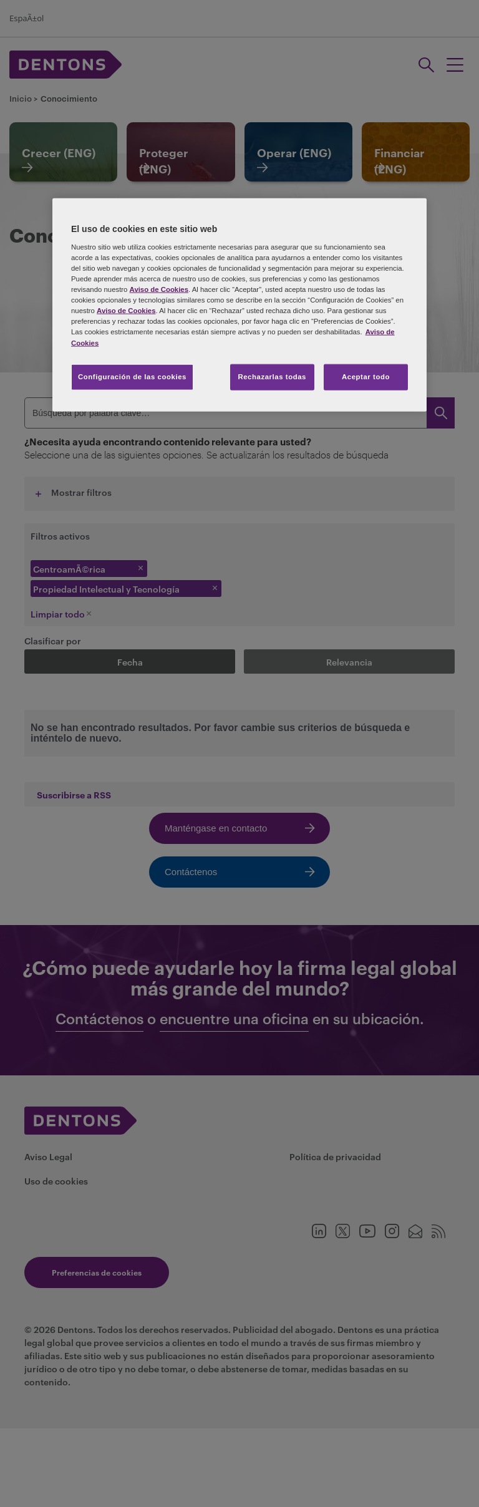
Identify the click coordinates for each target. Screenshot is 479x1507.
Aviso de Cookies (159, 289)
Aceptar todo (366, 376)
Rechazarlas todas (272, 376)
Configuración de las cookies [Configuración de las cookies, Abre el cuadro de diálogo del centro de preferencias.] (132, 376)
